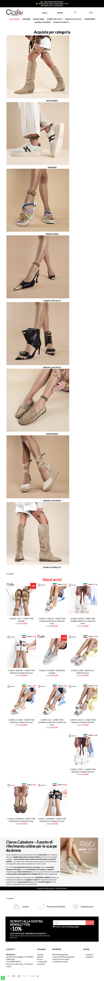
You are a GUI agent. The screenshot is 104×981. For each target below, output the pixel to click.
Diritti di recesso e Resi (60, 959)
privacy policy (74, 927)
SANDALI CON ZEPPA (42, 22)
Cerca (44, 13)
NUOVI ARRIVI (14, 19)
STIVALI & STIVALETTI (61, 22)
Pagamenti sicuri (87, 906)
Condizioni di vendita (60, 962)
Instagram (89, 957)
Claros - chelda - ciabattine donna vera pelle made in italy (52, 621)
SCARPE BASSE (89, 19)
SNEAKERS (26, 19)
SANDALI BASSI (38, 19)
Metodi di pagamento (60, 954)
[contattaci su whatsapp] (3, 978)
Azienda (40, 957)
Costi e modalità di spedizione (63, 957)
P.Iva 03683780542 (13, 962)
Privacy (40, 959)
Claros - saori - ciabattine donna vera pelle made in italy (82, 621)
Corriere (25, 906)
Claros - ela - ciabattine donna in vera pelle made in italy (52, 722)
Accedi (60, 13)
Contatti (40, 954)
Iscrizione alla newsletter (42, 963)
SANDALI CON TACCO (73, 19)
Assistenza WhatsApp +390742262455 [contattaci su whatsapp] (52, 888)
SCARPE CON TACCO (54, 19)
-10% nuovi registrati (52, 2)
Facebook (89, 954)
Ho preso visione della (67, 927)
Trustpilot (10, 574)
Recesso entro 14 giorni (56, 906)
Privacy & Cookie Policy (14, 964)
